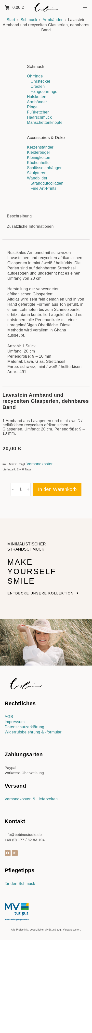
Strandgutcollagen (46, 183)
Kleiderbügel (38, 152)
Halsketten (36, 97)
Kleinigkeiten (38, 157)
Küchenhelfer (39, 163)
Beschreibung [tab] (19, 321)
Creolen (37, 86)
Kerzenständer (40, 147)
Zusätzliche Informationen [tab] (30, 331)
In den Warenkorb (57, 594)
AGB (9, 821)
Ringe (32, 107)
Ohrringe (35, 76)
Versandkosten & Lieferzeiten (31, 904)
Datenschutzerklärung (24, 832)
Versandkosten (39, 569)
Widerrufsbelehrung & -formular (33, 837)
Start (11, 20)
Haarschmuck (39, 117)
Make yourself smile (31, 676)
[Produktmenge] (21, 594)
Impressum (15, 826)
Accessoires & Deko (46, 137)
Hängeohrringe (43, 91)
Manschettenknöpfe (45, 122)
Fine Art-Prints (43, 188)
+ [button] (28, 594)
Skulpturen (37, 173)
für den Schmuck (20, 988)
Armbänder (52, 20)
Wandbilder (37, 178)
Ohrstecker (40, 81)
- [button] (13, 594)
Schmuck (29, 20)
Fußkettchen (38, 112)
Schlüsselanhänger (44, 168)
